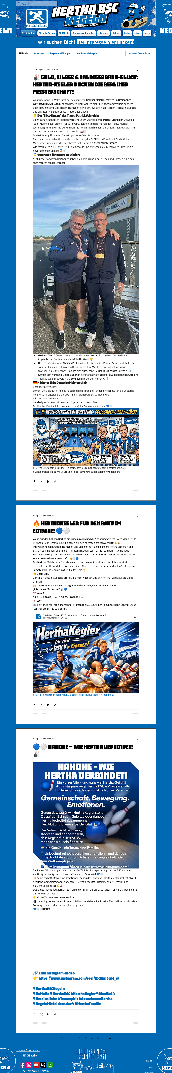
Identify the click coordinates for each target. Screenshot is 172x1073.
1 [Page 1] (73, 1038)
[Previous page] (67, 1038)
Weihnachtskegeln (87, 53)
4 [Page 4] (92, 1038)
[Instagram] (29, 1065)
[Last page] (110, 1038)
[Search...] (36, 4)
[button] (47, 33)
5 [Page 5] (98, 1038)
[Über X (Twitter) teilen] (41, 481)
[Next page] (104, 1038)
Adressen (39, 53)
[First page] (61, 1038)
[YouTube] (36, 1065)
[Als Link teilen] (55, 481)
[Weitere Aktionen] (137, 69)
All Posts (23, 53)
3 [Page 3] (86, 1038)
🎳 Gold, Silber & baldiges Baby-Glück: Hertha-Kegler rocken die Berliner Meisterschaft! (85, 84)
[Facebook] (22, 1065)
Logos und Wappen (60, 53)
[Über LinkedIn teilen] (48, 481)
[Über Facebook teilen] (34, 481)
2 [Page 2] (80, 1038)
